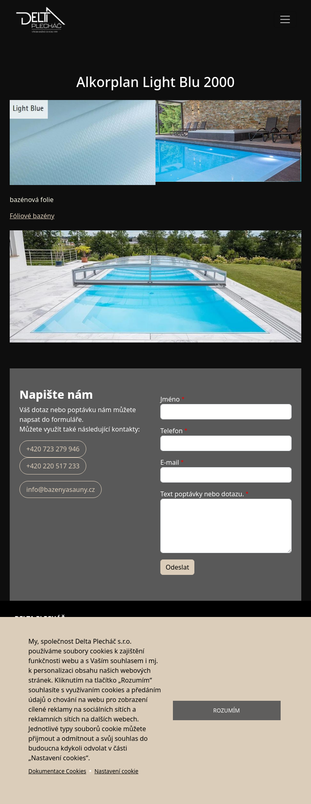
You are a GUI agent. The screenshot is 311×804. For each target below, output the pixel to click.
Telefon (171, 430)
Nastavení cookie (116, 771)
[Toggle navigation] (285, 19)
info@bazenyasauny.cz (60, 489)
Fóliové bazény (32, 215)
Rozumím (226, 710)
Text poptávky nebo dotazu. (202, 493)
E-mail (169, 462)
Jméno (170, 399)
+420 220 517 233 (52, 466)
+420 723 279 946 (52, 449)
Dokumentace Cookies (57, 771)
